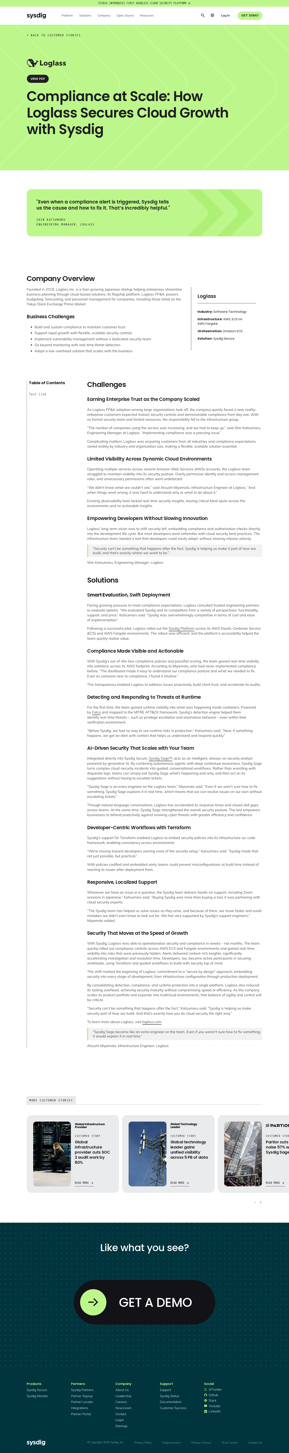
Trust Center (230, 1442)
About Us (122, 1390)
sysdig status (169, 1396)
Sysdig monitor (37, 1396)
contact (120, 1414)
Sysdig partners (82, 1390)
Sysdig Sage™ (160, 758)
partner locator (82, 1402)
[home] (36, 15)
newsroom (123, 1408)
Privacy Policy (143, 1442)
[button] (67, 15)
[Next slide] (260, 1202)
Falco (96, 712)
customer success (173, 1408)
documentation (171, 1402)
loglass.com (151, 1022)
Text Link (38, 394)
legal (119, 1420)
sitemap (121, 1426)
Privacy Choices (201, 1442)
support (165, 1390)
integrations (79, 1408)
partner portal (81, 1414)
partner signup (81, 1396)
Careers (121, 1402)
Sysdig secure (37, 1390)
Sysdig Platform (181, 628)
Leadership (123, 1396)
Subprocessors (171, 1442)
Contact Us (255, 1442)
